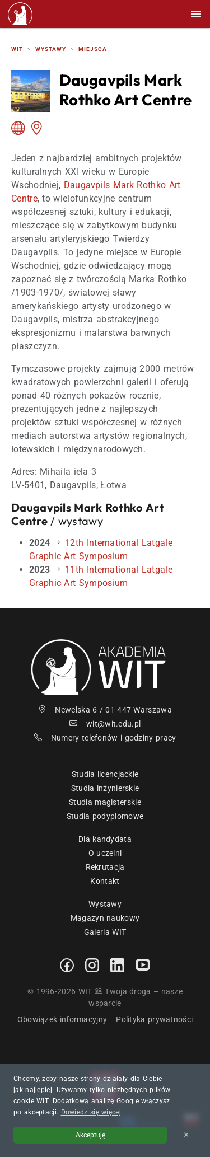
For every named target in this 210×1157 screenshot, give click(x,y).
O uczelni (105, 853)
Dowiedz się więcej (91, 1112)
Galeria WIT (105, 932)
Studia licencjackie (105, 774)
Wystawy (105, 904)
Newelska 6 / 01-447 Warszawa (105, 709)
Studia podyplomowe (105, 816)
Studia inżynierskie (105, 788)
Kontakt (104, 881)
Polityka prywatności (154, 1019)
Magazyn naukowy (105, 918)
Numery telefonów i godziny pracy (105, 737)
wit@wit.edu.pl (105, 723)
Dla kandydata (105, 839)
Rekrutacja (105, 867)
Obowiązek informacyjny (62, 1019)
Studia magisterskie (105, 802)
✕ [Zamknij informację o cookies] (186, 1135)
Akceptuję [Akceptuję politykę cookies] (90, 1135)
